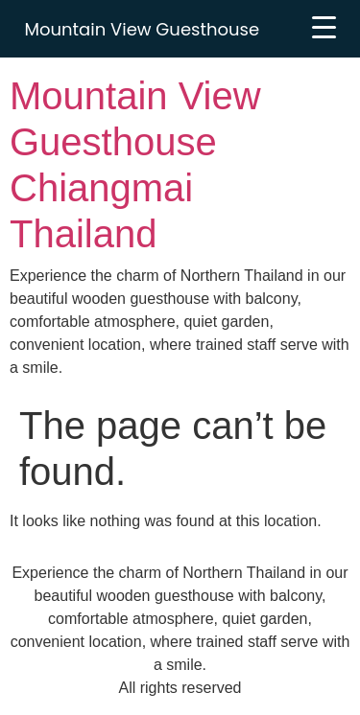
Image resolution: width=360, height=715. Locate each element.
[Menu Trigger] (324, 27)
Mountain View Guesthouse (142, 29)
